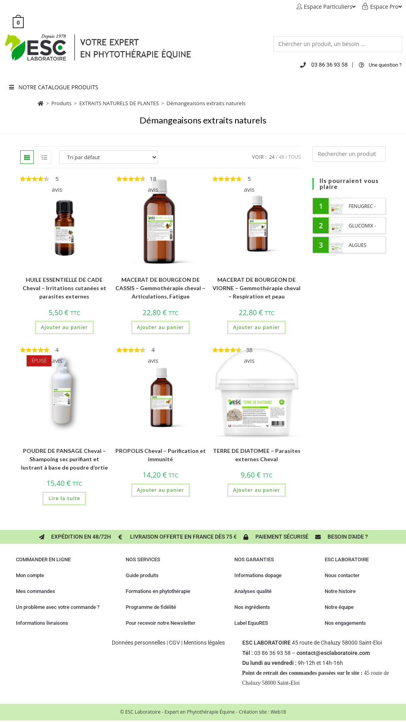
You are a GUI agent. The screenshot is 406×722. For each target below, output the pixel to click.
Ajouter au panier (64, 327)
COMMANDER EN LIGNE (43, 559)
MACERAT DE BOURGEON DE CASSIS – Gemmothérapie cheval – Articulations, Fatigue (160, 288)
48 (281, 157)
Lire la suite (64, 498)
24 (272, 157)
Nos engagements (345, 623)
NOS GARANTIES (254, 559)
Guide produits (142, 575)
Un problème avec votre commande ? (58, 607)
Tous (294, 157)
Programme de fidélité (151, 607)
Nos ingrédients (252, 607)
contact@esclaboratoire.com (333, 653)
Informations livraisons (42, 623)
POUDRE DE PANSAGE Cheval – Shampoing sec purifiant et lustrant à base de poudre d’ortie (64, 459)
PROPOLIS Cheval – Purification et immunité (160, 454)
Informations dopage (258, 575)
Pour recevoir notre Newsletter (160, 623)
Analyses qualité (253, 591)
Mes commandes (35, 591)
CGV (174, 642)
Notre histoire (340, 591)
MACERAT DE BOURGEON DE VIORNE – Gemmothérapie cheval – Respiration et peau (257, 288)
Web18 (278, 712)
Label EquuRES (251, 623)
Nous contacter (342, 575)
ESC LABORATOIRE (347, 559)
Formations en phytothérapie (158, 591)
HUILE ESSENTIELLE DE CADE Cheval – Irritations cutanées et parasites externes (64, 288)
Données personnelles (138, 642)
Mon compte (30, 575)
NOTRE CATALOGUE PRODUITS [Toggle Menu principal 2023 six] (53, 87)
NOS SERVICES (143, 559)
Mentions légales (204, 642)
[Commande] (108, 157)
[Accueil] (41, 103)
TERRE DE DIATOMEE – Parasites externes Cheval (257, 454)
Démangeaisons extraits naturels (206, 103)
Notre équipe (339, 607)
